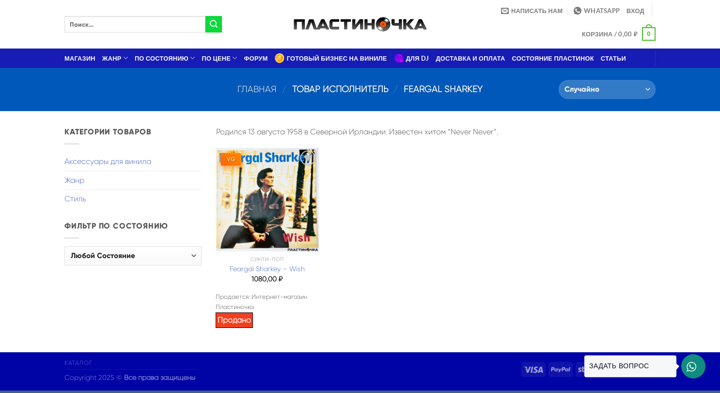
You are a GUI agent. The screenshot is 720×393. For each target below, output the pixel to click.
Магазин (79, 58)
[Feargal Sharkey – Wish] (267, 199)
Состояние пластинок (553, 58)
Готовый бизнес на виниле (331, 58)
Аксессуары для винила (107, 161)
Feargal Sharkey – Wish (267, 269)
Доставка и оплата (470, 58)
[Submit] (213, 24)
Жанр (115, 58)
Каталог (78, 363)
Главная (257, 89)
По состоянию (165, 58)
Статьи (613, 58)
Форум (256, 58)
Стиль (75, 198)
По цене (219, 58)
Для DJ (411, 58)
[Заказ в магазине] (607, 89)
